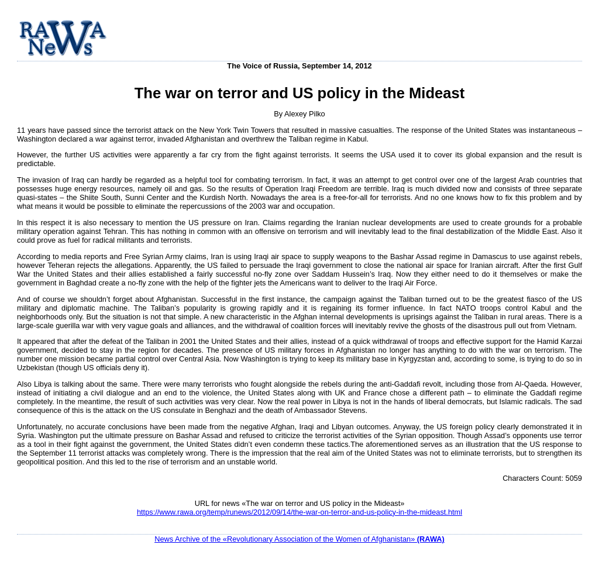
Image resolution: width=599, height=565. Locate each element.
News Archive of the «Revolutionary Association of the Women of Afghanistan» (299, 539)
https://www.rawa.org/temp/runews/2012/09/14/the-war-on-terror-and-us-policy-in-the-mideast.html (299, 512)
